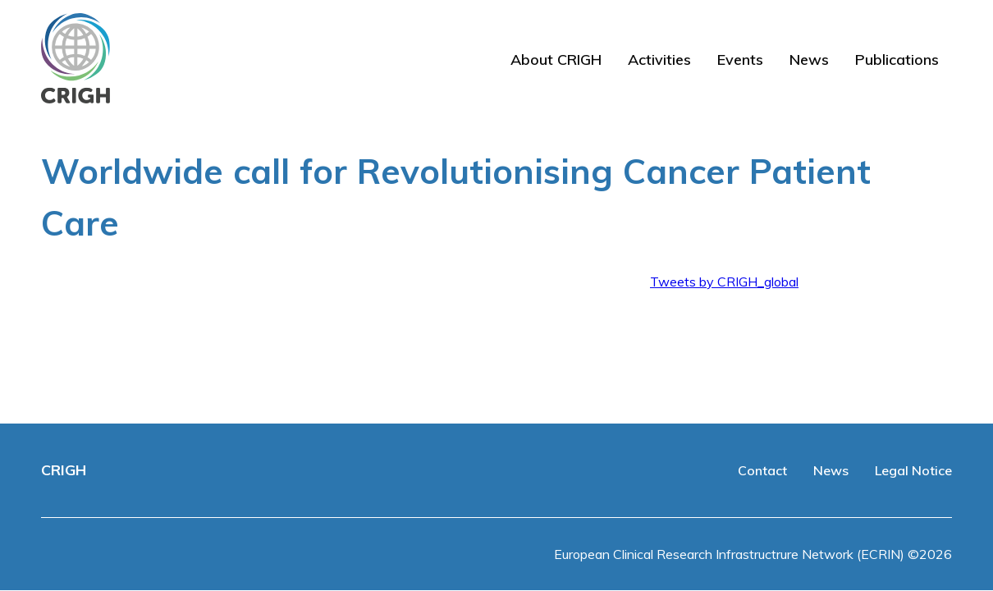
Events (740, 59)
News (809, 59)
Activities (659, 59)
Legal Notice (913, 470)
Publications (897, 59)
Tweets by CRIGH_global (724, 281)
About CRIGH (556, 59)
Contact (762, 470)
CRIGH (63, 469)
